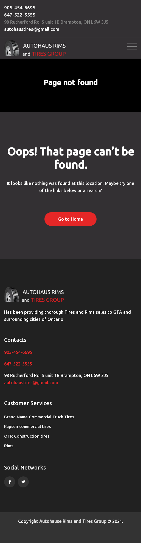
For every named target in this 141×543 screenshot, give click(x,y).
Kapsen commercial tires (27, 426)
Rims (8, 445)
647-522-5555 (19, 14)
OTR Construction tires (26, 436)
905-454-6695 (19, 7)
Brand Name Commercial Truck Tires (39, 416)
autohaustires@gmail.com (31, 29)
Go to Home (70, 219)
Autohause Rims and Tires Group (72, 521)
